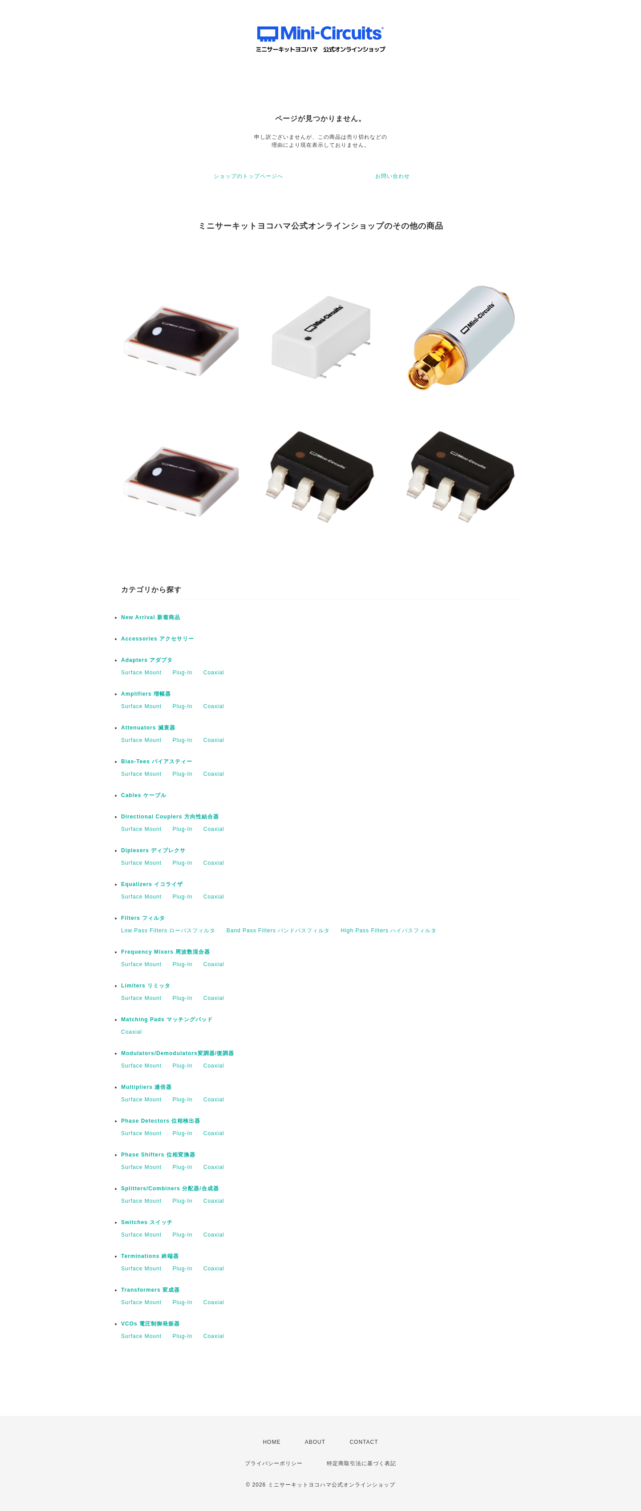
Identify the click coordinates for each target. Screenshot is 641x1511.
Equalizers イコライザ (152, 884)
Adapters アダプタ (147, 660)
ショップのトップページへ (248, 176)
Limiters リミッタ (145, 986)
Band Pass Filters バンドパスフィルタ (278, 930)
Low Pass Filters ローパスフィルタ (168, 930)
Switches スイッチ (147, 1222)
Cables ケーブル (143, 795)
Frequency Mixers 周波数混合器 (165, 952)
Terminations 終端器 (150, 1256)
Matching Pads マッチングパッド (167, 1019)
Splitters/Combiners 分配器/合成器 (170, 1188)
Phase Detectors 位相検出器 (160, 1121)
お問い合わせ (392, 176)
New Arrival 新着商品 (150, 617)
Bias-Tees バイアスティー (156, 761)
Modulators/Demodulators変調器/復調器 (177, 1053)
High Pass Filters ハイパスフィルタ (389, 930)
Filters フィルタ (143, 918)
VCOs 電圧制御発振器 (150, 1324)
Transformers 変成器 (150, 1290)
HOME (271, 1442)
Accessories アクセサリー (157, 639)
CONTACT (363, 1442)
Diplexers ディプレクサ (153, 850)
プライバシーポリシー (274, 1463)
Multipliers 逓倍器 (146, 1087)
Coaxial (213, 672)
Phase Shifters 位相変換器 (158, 1155)
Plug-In (182, 672)
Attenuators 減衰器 (148, 728)
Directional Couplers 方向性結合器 (170, 817)
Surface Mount (141, 672)
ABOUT (315, 1442)
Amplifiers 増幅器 (146, 694)
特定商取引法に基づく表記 (361, 1463)
